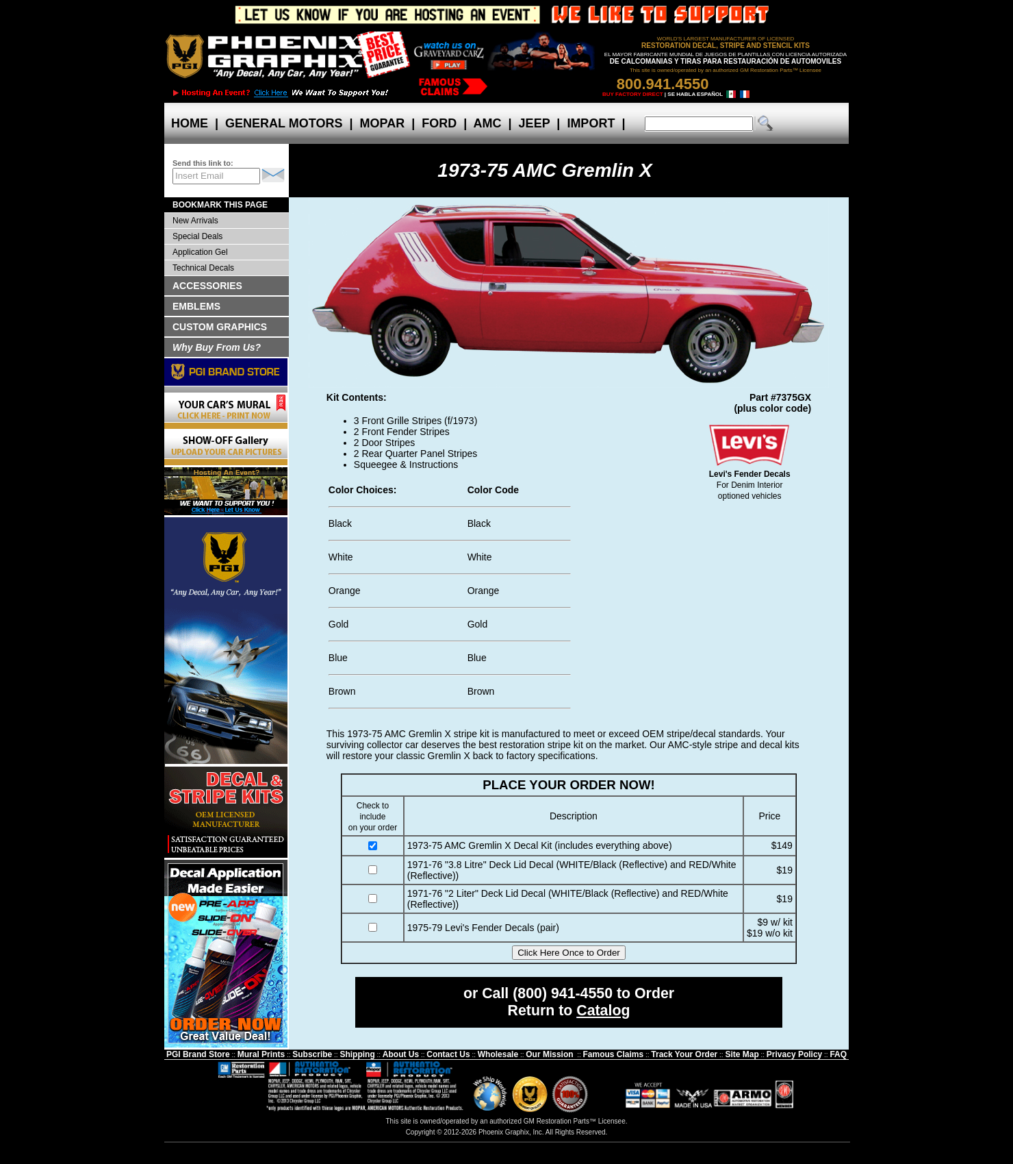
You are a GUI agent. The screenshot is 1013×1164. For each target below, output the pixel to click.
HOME (189, 123)
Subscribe (312, 1054)
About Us (401, 1054)
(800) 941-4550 (563, 993)
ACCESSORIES (207, 285)
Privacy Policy (794, 1054)
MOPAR (381, 123)
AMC (487, 123)
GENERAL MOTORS (283, 123)
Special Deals (197, 236)
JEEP (534, 123)
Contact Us (448, 1054)
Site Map (741, 1054)
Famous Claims (613, 1054)
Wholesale (498, 1054)
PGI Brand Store (198, 1054)
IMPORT (590, 123)
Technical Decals (203, 268)
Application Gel (200, 252)
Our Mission (549, 1054)
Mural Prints (261, 1054)
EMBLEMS (196, 306)
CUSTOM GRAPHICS (219, 326)
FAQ (838, 1054)
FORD (439, 123)
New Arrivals (195, 220)
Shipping (356, 1054)
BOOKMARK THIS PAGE (220, 205)
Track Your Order (684, 1054)
